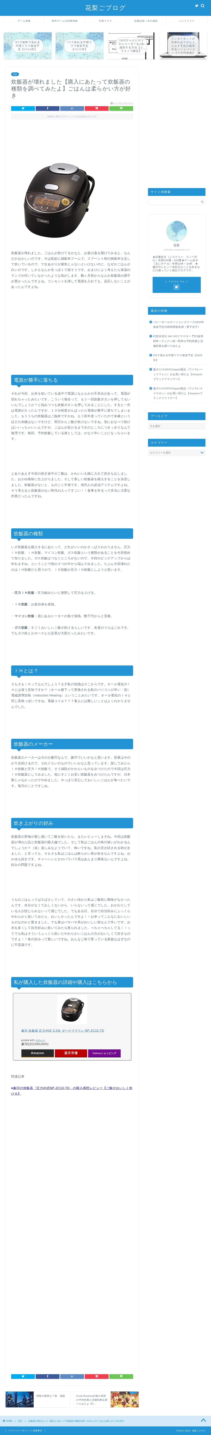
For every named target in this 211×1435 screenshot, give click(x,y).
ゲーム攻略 (24, 20)
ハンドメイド (187, 20)
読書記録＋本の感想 (146, 20)
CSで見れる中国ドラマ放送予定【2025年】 (177, 358)
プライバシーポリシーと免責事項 (25, 1430)
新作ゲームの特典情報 (65, 20)
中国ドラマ (105, 20)
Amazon (37, 1053)
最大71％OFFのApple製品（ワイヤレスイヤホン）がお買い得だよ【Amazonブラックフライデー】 (178, 393)
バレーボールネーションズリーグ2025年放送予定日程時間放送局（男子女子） (178, 324)
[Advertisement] (72, 139)
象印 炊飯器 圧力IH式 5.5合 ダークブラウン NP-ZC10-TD (62, 1030)
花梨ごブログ (105, 7)
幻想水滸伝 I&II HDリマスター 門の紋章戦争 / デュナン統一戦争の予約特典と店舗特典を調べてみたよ (178, 341)
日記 (15, 74)
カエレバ (40, 1040)
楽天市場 (71, 1053)
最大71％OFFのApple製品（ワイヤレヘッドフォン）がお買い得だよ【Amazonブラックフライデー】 (178, 374)
